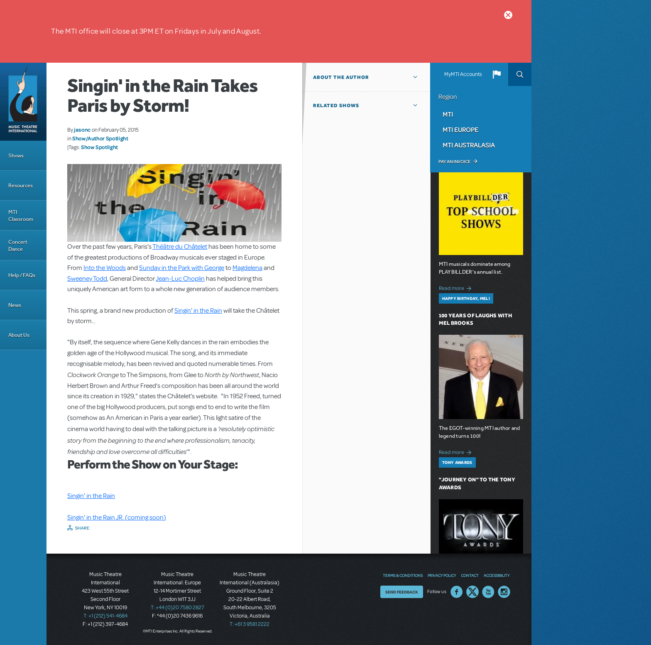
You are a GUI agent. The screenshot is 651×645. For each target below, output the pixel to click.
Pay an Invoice (454, 161)
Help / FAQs (21, 275)
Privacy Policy (442, 575)
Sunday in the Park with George (181, 268)
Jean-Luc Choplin (180, 279)
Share (82, 528)
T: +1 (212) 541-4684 (105, 616)
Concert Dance (17, 245)
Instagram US (504, 592)
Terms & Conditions (403, 575)
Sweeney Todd (87, 279)
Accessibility (496, 575)
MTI (448, 114)
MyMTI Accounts (463, 74)
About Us (18, 334)
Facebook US (456, 592)
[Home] (23, 102)
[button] (496, 74)
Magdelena (247, 268)
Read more (456, 287)
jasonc (82, 129)
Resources (20, 185)
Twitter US (472, 592)
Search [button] (519, 74)
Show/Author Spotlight (100, 138)
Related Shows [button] (336, 105)
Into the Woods (104, 268)
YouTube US (488, 592)
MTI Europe (460, 129)
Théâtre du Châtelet (179, 247)
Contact (470, 575)
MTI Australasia (469, 145)
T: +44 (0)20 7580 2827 (177, 607)
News (14, 305)
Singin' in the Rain (198, 311)
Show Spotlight (99, 147)
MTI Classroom (20, 215)
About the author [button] (341, 77)
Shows (16, 155)
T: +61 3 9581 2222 (249, 624)
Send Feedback (401, 591)
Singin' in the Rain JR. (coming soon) (116, 517)
